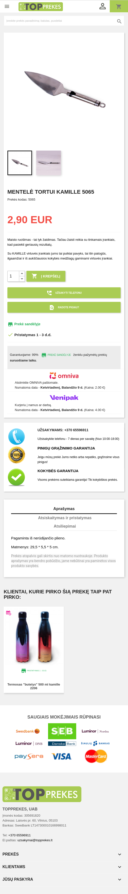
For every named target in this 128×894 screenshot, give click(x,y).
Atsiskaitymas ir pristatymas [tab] (64, 518)
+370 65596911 (19, 835)
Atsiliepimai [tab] (65, 526)
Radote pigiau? (64, 307)
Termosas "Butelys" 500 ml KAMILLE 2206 (33, 686)
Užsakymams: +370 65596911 (63, 430)
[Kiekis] (13, 276)
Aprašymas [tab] (63, 509)
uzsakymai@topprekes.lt (35, 840)
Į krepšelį (46, 276)
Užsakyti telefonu (64, 293)
